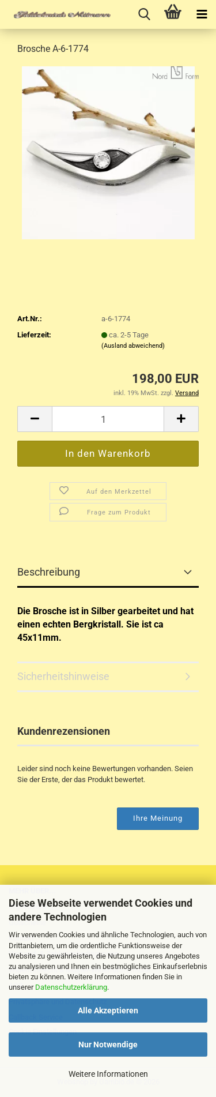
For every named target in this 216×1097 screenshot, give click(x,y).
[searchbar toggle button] (144, 14)
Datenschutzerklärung (71, 987)
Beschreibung (48, 572)
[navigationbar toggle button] (201, 14)
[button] (34, 419)
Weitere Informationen (108, 1074)
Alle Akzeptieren (108, 1010)
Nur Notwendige (108, 1044)
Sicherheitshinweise (63, 676)
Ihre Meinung (158, 818)
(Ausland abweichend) (133, 346)
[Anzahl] (108, 419)
